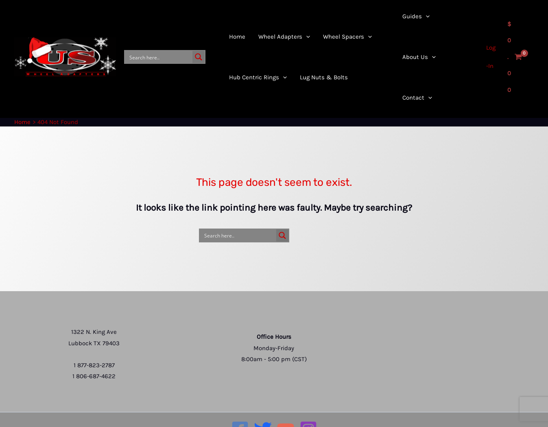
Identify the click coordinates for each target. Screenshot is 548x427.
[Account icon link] (489, 39)
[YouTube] (286, 394)
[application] (282, 59)
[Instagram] (308, 394)
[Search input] (159, 39)
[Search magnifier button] (198, 39)
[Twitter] (263, 394)
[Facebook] (240, 394)
